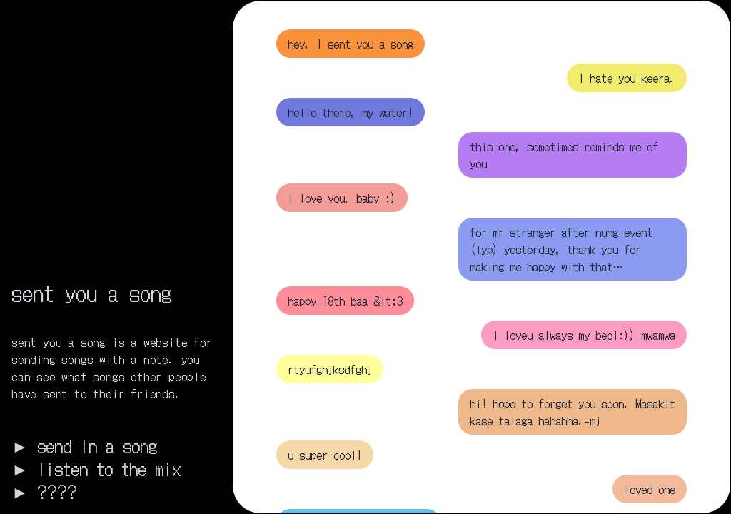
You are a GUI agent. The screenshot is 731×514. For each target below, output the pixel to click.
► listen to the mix (96, 468)
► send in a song (84, 445)
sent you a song (91, 292)
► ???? (44, 491)
